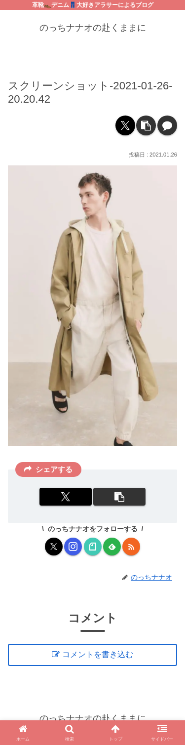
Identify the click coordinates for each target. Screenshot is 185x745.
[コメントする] (167, 125)
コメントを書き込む (97, 654)
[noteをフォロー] (93, 546)
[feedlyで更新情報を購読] (112, 546)
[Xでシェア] (125, 125)
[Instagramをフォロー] (73, 546)
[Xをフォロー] (54, 546)
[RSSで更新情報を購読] (131, 546)
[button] (146, 125)
